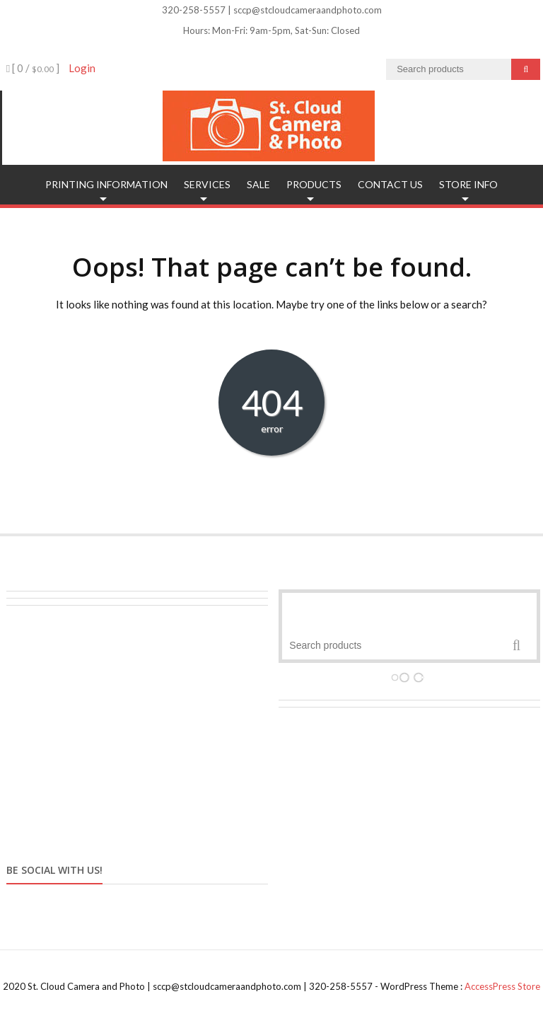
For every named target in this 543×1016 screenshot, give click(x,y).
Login (82, 68)
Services (207, 184)
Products (313, 184)
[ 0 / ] (32, 68)
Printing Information (106, 184)
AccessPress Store (502, 986)
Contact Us (390, 184)
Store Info (468, 184)
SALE (258, 184)
